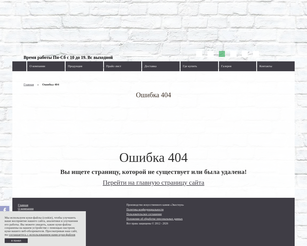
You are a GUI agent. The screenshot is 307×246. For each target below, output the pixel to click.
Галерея (226, 66)
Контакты (266, 66)
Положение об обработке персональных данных (154, 218)
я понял (16, 240)
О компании (37, 66)
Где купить (190, 66)
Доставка (151, 66)
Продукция (75, 66)
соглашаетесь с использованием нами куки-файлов (42, 234)
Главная (29, 84)
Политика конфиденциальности (145, 209)
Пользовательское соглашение (144, 214)
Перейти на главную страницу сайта (153, 182)
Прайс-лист (113, 66)
